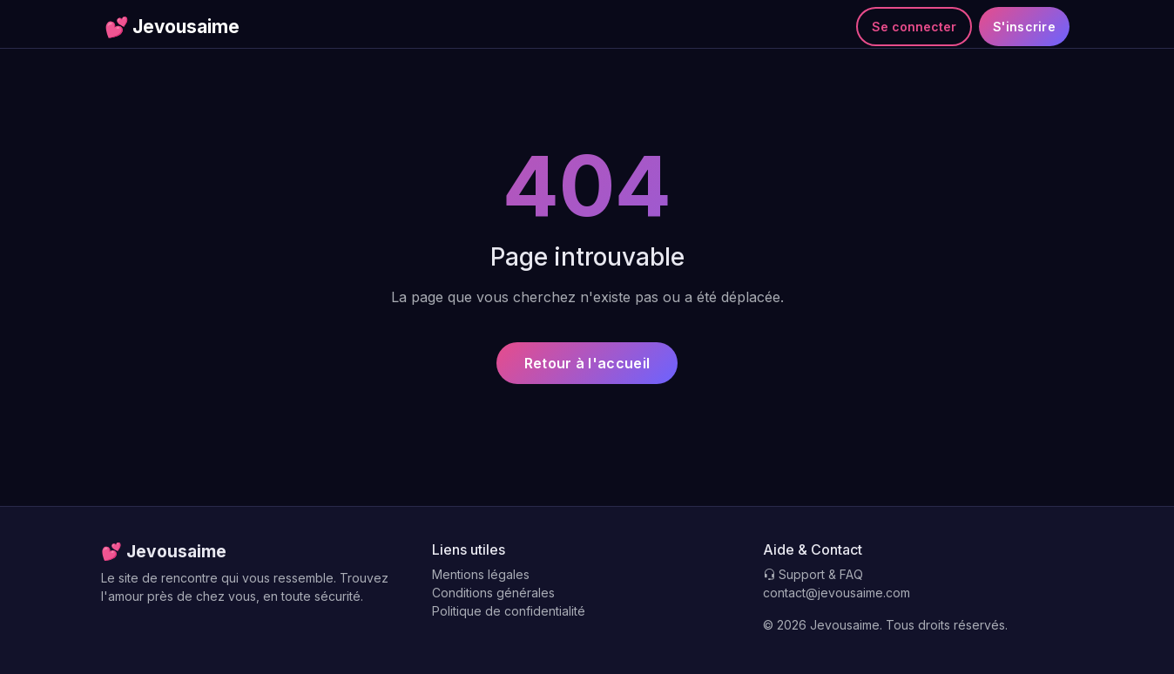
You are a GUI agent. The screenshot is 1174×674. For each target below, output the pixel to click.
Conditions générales (493, 592)
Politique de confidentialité (508, 610)
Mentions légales (481, 574)
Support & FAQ (813, 574)
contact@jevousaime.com (836, 592)
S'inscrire (1024, 26)
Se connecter (914, 26)
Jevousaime (172, 27)
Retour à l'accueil (587, 363)
